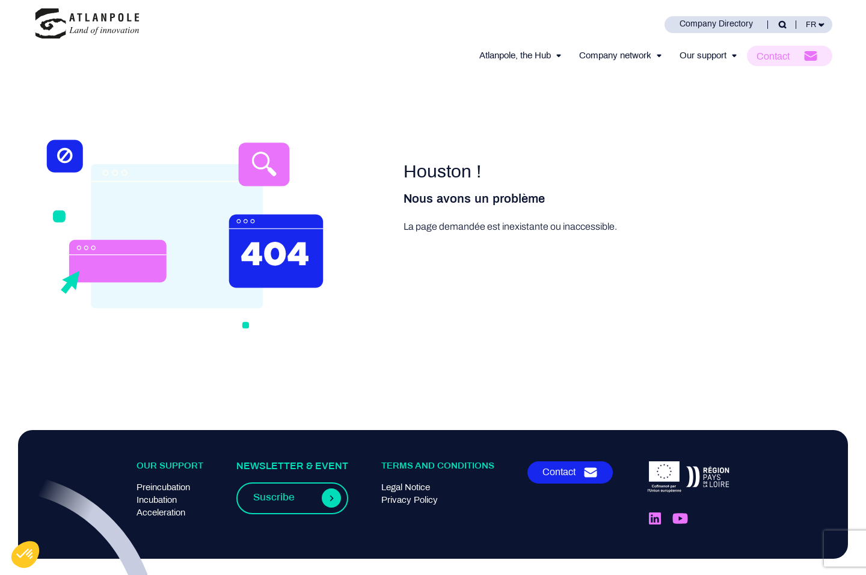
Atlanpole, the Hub (515, 56)
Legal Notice (405, 488)
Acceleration (161, 513)
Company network (615, 56)
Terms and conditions (437, 466)
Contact (773, 56)
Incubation (157, 500)
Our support (703, 56)
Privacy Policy (409, 500)
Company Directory (716, 24)
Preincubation (163, 488)
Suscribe (273, 498)
